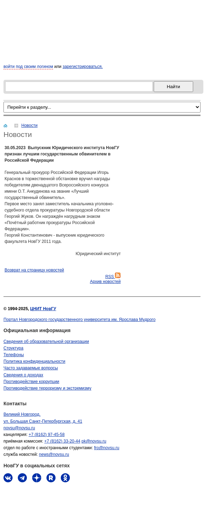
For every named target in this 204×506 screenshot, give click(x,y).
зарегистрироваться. (83, 66)
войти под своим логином (28, 66)
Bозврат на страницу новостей (34, 270)
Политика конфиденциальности (34, 361)
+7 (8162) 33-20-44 (62, 441)
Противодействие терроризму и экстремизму (47, 388)
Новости (29, 125)
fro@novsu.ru (106, 447)
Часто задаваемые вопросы (30, 368)
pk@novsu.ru (93, 441)
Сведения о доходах (23, 375)
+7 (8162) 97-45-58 (47, 434)
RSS (113, 276)
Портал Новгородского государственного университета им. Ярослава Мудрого (79, 319)
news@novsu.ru (54, 454)
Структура (13, 348)
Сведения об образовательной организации (46, 341)
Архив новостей (105, 281)
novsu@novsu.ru (19, 428)
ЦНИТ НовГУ (43, 308)
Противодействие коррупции (31, 381)
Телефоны (13, 354)
